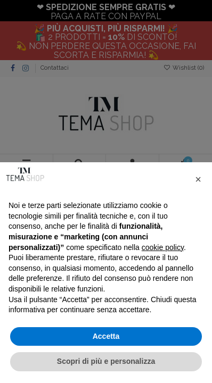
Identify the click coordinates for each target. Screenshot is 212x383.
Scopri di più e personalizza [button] (106, 361)
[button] (198, 179)
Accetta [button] (106, 336)
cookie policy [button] (163, 247)
